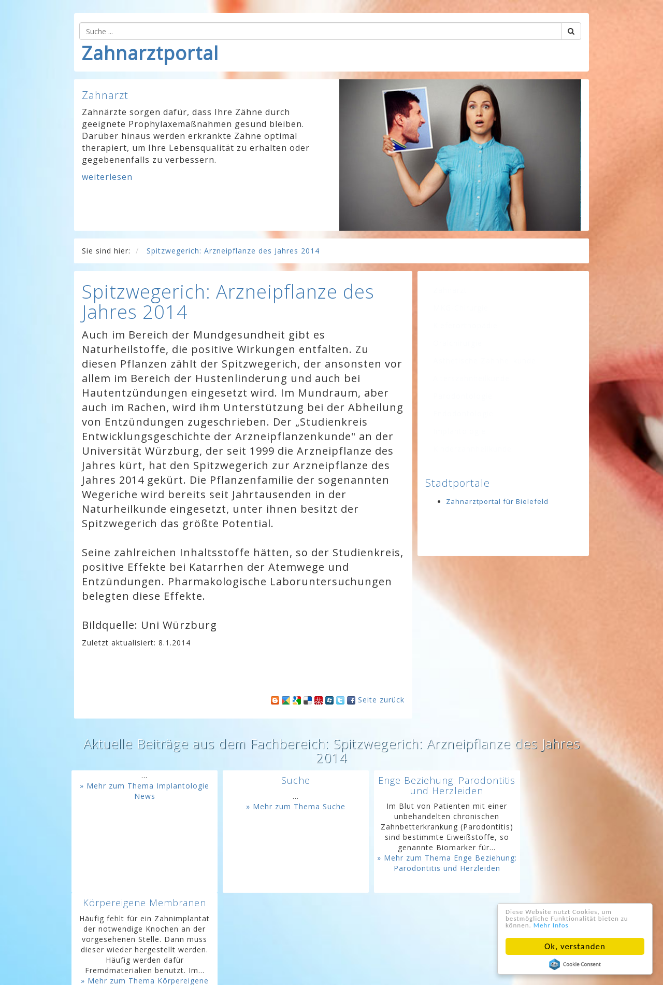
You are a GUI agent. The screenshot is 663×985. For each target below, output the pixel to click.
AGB (355, 969)
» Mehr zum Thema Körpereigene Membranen (521, 894)
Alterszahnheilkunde (471, 378)
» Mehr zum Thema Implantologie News (133, 791)
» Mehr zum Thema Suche (263, 806)
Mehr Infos (603, 924)
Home (193, 969)
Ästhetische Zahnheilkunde (484, 360)
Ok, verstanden (575, 946)
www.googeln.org (459, 954)
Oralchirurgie (457, 343)
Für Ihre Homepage (442, 969)
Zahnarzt (450, 290)
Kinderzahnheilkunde (472, 449)
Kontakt (225, 969)
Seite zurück (381, 700)
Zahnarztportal (150, 53)
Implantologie (459, 431)
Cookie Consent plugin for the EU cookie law (575, 964)
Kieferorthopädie (465, 325)
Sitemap (383, 969)
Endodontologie (463, 413)
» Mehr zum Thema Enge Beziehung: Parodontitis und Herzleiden (392, 899)
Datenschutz (317, 969)
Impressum (267, 969)
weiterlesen (107, 176)
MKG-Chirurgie (460, 308)
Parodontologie (463, 396)
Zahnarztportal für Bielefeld (497, 501)
